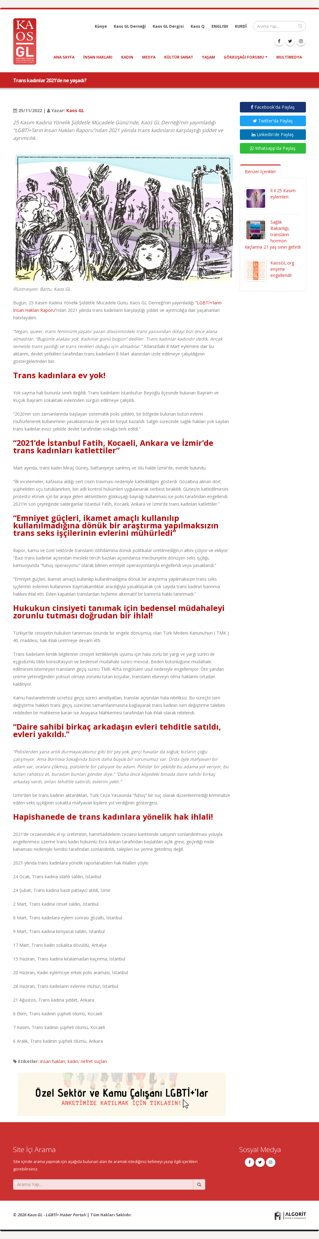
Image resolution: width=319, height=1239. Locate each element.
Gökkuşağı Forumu (244, 57)
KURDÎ (241, 26)
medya (148, 57)
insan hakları (97, 57)
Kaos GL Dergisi (168, 26)
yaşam (208, 57)
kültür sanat (178, 57)
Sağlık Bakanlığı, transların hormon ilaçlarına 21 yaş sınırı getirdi (273, 234)
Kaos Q (198, 26)
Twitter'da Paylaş (273, 121)
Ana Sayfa (64, 57)
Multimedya (289, 57)
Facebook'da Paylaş (273, 107)
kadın (127, 57)
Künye (101, 26)
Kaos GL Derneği (130, 26)
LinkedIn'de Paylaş (273, 134)
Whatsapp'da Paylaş (273, 148)
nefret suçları (94, 1061)
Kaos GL (75, 110)
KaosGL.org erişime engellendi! (282, 269)
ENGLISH (220, 26)
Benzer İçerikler (260, 171)
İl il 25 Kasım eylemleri (283, 194)
